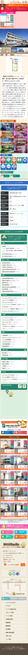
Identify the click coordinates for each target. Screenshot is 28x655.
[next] (26, 38)
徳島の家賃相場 (10, 632)
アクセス (8, 606)
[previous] (1, 38)
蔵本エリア (16, 176)
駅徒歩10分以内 (3, 162)
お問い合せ (9, 636)
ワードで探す (9, 616)
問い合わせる (22, 536)
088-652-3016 (8, 536)
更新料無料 (14, 162)
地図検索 (8, 622)
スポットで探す (10, 612)
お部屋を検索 (9, 619)
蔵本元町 (7, 176)
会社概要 (8, 629)
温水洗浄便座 (3, 169)
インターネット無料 (8, 162)
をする (22, 532)
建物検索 (8, 626)
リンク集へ (9, 639)
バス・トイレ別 (8, 169)
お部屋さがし (8, 532)
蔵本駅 (19, 196)
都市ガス (19, 162)
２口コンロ (25, 162)
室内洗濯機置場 (14, 169)
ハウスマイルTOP (10, 602)
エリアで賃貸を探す (11, 609)
